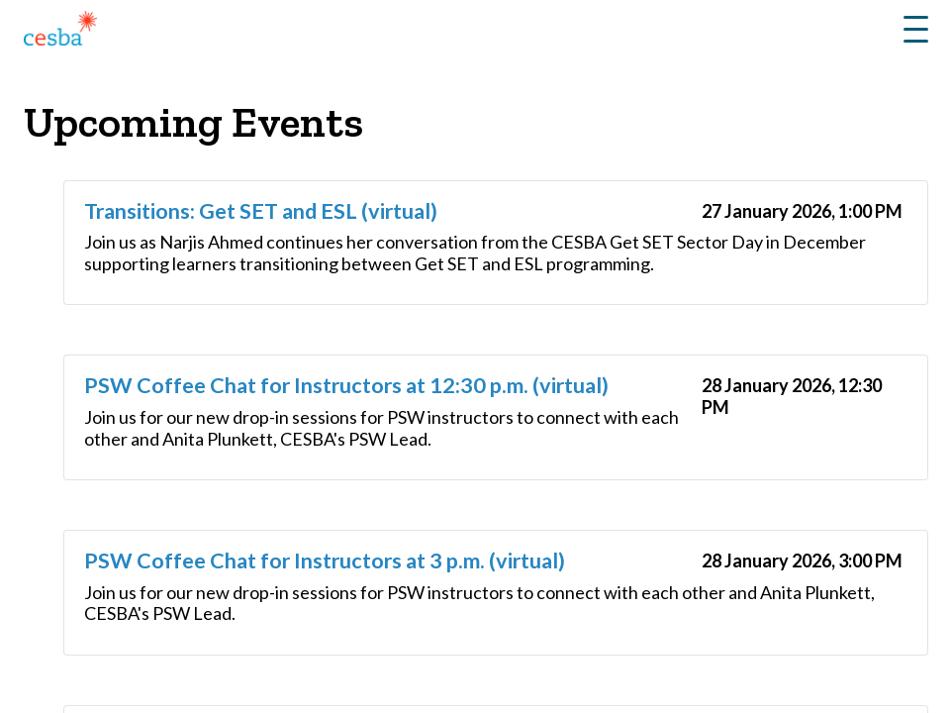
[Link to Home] (60, 31)
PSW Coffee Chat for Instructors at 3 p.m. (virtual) (324, 560)
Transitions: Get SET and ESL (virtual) (260, 211)
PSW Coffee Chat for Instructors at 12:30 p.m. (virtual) (346, 385)
